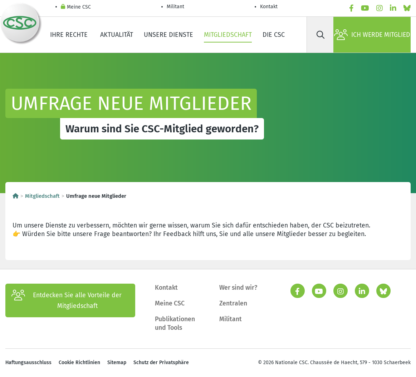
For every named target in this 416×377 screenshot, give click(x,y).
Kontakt (269, 7)
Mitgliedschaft (228, 35)
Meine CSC (76, 7)
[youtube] (365, 8)
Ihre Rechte (69, 35)
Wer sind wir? (238, 288)
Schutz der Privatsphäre (161, 362)
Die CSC (274, 35)
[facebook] (351, 8)
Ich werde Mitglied (372, 34)
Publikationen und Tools (175, 323)
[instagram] (379, 8)
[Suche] (320, 35)
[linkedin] (393, 8)
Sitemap (116, 362)
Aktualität (116, 35)
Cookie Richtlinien (79, 362)
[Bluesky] (407, 8)
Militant (175, 7)
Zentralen (233, 303)
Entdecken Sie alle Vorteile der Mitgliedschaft (66, 300)
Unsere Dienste (168, 35)
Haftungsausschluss (28, 362)
